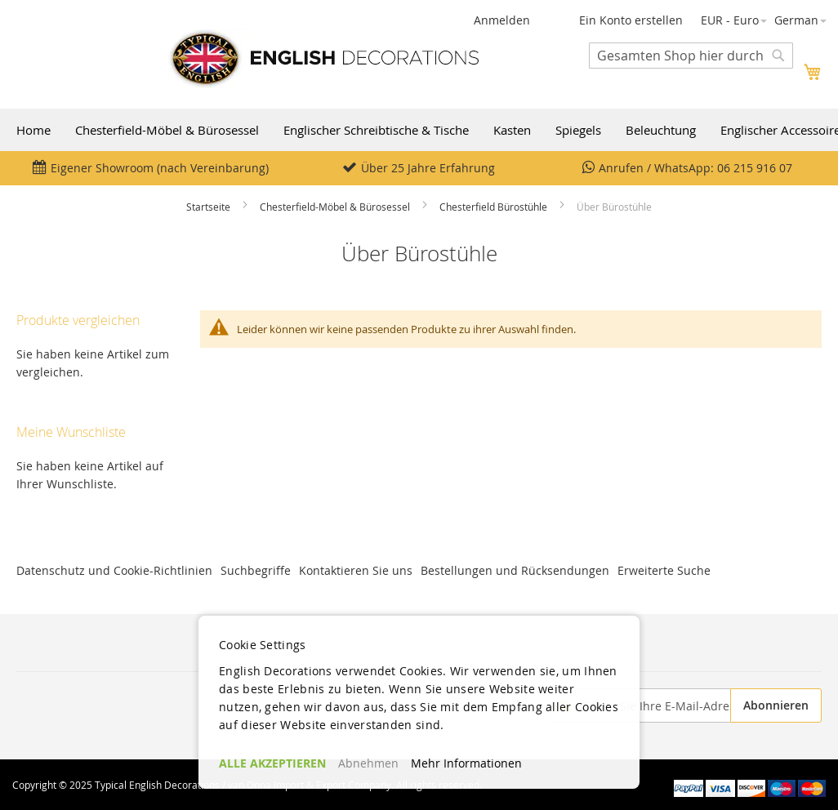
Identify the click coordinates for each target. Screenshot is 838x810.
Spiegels (578, 130)
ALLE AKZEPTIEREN (272, 763)
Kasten (512, 130)
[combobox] (691, 55)
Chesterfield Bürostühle (493, 206)
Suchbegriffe (256, 570)
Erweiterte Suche (664, 570)
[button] (734, 20)
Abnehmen (368, 763)
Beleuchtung (661, 130)
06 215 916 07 (754, 168)
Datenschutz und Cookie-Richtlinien (114, 570)
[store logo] (323, 58)
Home (33, 130)
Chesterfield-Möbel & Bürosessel (167, 130)
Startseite (208, 206)
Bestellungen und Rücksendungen (515, 570)
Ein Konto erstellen (631, 20)
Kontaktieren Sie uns (355, 570)
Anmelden (502, 20)
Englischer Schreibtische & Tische (376, 130)
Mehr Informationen (466, 763)
